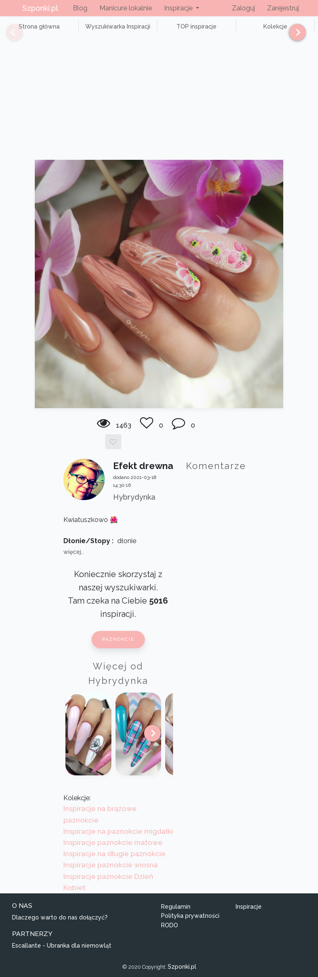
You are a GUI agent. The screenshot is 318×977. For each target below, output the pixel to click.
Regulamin (175, 906)
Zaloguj (243, 8)
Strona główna (39, 26)
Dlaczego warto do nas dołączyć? (60, 917)
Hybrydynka (134, 497)
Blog (80, 8)
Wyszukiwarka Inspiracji (117, 26)
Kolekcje (275, 26)
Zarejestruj (283, 8)
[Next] (294, 32)
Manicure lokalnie (125, 8)
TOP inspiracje (196, 26)
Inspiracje (249, 906)
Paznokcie (118, 639)
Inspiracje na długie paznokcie (114, 853)
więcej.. (73, 552)
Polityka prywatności (190, 915)
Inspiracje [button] (179, 8)
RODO (169, 925)
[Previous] (8, 32)
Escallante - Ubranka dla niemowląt (61, 945)
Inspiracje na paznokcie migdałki (118, 831)
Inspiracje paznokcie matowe (113, 842)
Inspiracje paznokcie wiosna (110, 865)
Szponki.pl (40, 8)
